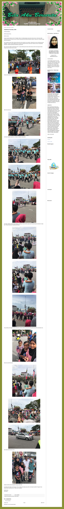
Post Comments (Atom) (12, 504)
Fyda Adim (49, 139)
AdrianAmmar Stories (11, 496)
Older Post (42, 502)
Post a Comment (7, 500)
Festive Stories (16, 496)
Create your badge (50, 141)
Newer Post (6, 502)
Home (24, 502)
